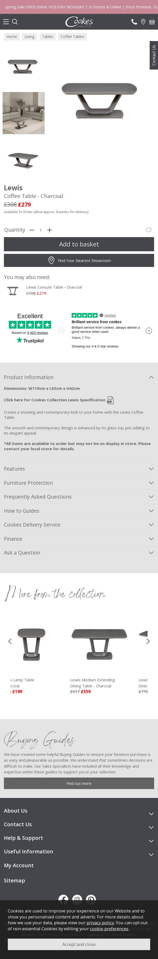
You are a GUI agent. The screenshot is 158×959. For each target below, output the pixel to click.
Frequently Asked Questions (38, 496)
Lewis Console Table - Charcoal (54, 287)
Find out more (79, 783)
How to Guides (21, 510)
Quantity (14, 230)
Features (14, 468)
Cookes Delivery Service (32, 524)
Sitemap (14, 880)
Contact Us (154, 55)
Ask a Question (22, 552)
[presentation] (10, 641)
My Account (19, 865)
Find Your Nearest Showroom (79, 260)
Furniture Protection (28, 482)
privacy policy (100, 923)
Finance (13, 538)
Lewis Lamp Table (44, 683)
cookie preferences (109, 929)
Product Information (28, 377)
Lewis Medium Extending (113, 683)
